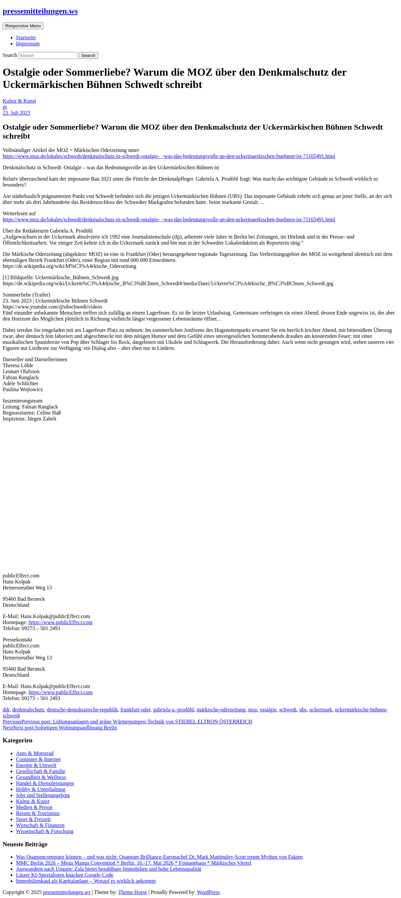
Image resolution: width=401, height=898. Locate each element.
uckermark (320, 709)
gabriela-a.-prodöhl (173, 709)
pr (5, 107)
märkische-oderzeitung (221, 709)
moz (253, 709)
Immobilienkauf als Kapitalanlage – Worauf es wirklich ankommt (86, 881)
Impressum (28, 43)
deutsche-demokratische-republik (82, 709)
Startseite (26, 37)
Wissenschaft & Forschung (45, 831)
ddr (6, 709)
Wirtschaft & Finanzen (40, 825)
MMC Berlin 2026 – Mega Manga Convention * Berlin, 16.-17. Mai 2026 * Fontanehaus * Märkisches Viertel (134, 863)
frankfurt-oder (135, 709)
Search (11, 55)
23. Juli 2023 (16, 113)
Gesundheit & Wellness (41, 777)
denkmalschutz (28, 709)
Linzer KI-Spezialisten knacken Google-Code (64, 875)
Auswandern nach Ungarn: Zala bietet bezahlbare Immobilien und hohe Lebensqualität (108, 869)
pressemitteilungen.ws (40, 11)
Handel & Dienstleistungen (45, 783)
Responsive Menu (23, 25)
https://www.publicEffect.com (61, 622)
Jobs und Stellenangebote (43, 795)
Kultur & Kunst (19, 101)
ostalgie (268, 709)
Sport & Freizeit (33, 819)
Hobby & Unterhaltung (40, 789)
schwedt (288, 709)
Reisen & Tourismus (38, 813)
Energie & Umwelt (36, 765)
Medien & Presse (34, 807)
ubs (302, 709)
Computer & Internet (38, 759)
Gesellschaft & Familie (40, 771)
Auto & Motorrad (35, 753)
